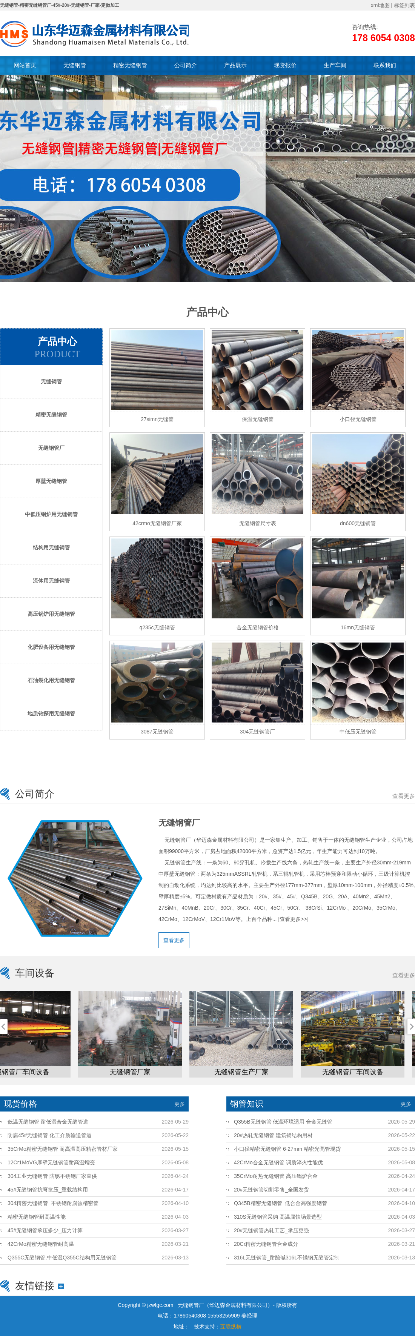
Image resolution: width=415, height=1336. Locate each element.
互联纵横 (230, 1327)
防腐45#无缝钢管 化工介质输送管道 (50, 1135)
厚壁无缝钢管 (51, 481)
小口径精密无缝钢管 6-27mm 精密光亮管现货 (287, 1149)
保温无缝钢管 (258, 419)
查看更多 (403, 796)
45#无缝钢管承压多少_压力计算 (45, 1230)
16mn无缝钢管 (358, 627)
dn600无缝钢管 (358, 523)
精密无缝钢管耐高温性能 (37, 1217)
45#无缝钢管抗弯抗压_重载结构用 (48, 1190)
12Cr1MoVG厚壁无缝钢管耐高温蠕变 (51, 1162)
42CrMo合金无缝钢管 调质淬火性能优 (278, 1162)
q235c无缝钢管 (157, 627)
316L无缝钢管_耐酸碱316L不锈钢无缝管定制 (287, 1258)
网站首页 (25, 65)
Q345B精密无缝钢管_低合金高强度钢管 (280, 1203)
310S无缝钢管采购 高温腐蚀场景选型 (278, 1217)
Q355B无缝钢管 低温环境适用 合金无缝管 (283, 1122)
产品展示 (235, 65)
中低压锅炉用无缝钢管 (51, 514)
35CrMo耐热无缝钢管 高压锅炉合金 (276, 1176)
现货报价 (285, 65)
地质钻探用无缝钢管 (51, 713)
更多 (179, 1104)
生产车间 (335, 65)
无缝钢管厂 (51, 448)
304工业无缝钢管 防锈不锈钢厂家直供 (52, 1176)
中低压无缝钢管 (358, 732)
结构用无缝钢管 (51, 547)
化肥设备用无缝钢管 (51, 647)
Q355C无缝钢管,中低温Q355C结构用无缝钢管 (62, 1258)
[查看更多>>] (293, 919)
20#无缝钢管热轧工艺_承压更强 (271, 1230)
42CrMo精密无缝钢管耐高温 (41, 1244)
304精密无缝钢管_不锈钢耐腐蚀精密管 (53, 1203)
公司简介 (185, 65)
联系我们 (385, 65)
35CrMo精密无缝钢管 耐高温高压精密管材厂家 (63, 1149)
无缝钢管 (74, 65)
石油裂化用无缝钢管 (51, 680)
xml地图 (380, 5)
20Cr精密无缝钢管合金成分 (266, 1244)
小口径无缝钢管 (358, 419)
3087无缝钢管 (157, 732)
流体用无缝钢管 (51, 581)
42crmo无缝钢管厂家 (157, 523)
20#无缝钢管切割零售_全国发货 (271, 1190)
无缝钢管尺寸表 (257, 523)
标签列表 (404, 5)
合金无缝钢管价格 (258, 627)
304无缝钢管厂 (257, 732)
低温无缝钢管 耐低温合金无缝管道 (48, 1122)
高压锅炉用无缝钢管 (51, 614)
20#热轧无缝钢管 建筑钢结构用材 (273, 1135)
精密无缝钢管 (130, 65)
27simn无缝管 (157, 419)
